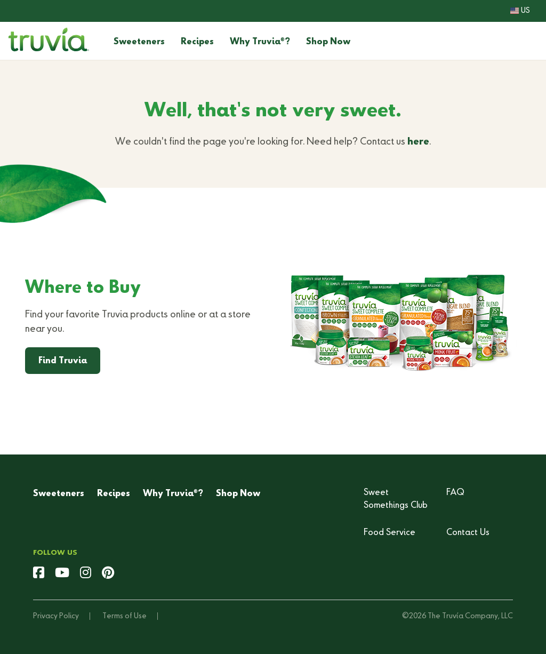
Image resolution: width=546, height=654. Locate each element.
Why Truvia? (260, 42)
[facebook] (38, 574)
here (418, 142)
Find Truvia (62, 361)
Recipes (197, 42)
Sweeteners (139, 42)
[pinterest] (108, 574)
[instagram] (85, 574)
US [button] (520, 10)
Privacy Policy (56, 616)
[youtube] (62, 574)
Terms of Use (124, 616)
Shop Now (328, 42)
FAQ (455, 493)
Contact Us (467, 533)
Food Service (389, 533)
